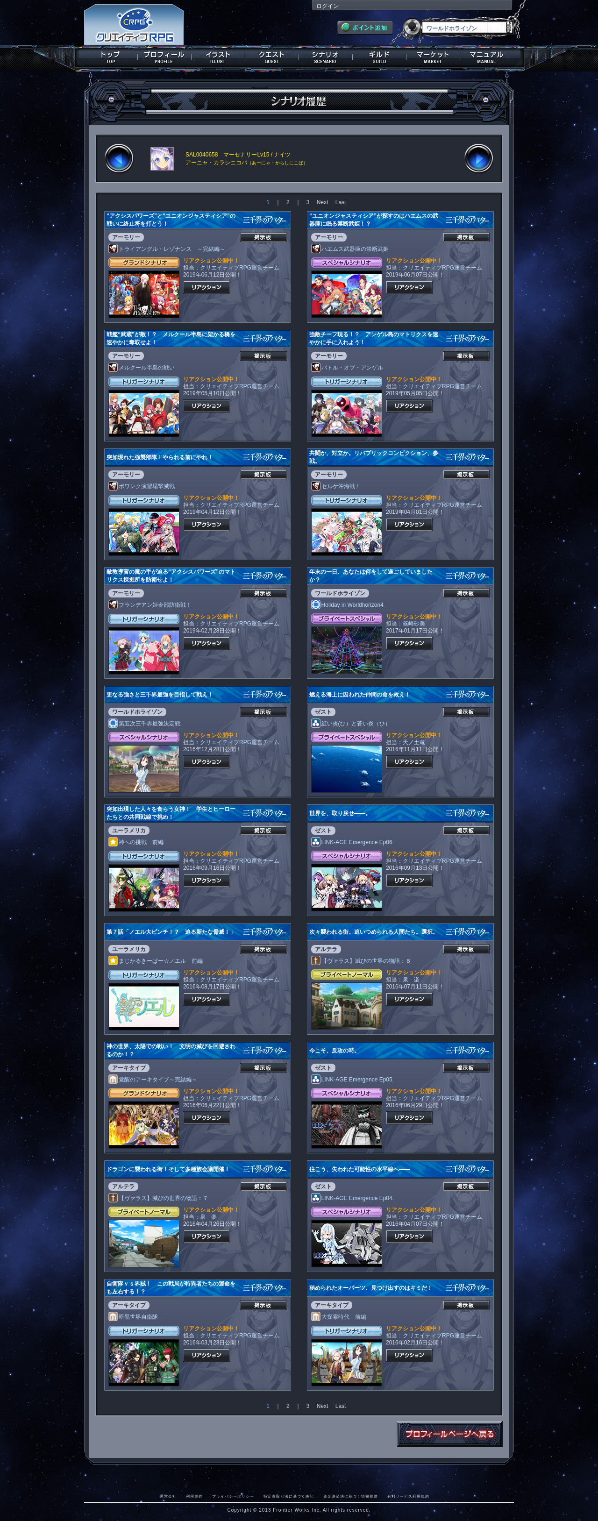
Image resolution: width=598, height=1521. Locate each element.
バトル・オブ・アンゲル (347, 367)
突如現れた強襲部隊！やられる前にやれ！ (160, 457)
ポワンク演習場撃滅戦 (141, 486)
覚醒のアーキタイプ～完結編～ (152, 1079)
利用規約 (194, 1496)
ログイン (327, 6)
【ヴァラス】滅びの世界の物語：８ (361, 961)
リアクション (206, 287)
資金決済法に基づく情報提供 (350, 1496)
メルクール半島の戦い (141, 367)
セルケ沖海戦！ (336, 486)
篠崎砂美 (414, 623)
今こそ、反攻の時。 (334, 1050)
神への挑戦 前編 (136, 842)
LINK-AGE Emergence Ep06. (352, 842)
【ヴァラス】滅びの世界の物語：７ (158, 1198)
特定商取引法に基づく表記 (288, 1496)
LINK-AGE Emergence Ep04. (352, 1198)
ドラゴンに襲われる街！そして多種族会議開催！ (168, 1169)
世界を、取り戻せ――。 (340, 813)
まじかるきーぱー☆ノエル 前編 (155, 961)
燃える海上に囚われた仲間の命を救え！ (359, 694)
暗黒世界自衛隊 (133, 1317)
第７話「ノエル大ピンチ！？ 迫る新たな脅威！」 (171, 932)
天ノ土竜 (414, 742)
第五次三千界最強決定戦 (144, 723)
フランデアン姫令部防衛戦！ (150, 605)
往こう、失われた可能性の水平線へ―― (359, 1169)
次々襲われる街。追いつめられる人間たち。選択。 (373, 932)
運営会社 (168, 1496)
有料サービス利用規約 (408, 1496)
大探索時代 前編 (338, 1317)
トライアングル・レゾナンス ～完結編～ (166, 249)
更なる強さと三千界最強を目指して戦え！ (160, 694)
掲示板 (263, 237)
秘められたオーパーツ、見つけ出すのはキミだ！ (371, 1288)
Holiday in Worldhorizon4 (347, 605)
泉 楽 (411, 979)
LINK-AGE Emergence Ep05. (352, 1079)
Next (322, 202)
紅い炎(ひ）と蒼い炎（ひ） (351, 723)
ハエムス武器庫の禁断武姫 (350, 249)
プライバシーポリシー (233, 1496)
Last (340, 202)
